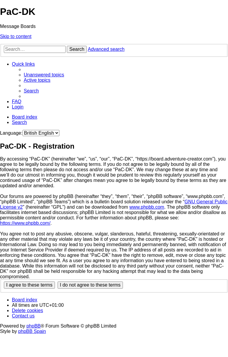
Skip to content (15, 36)
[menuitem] (44, 74)
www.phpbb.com (146, 207)
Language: (11, 133)
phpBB (33, 325)
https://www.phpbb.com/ (25, 223)
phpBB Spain (32, 331)
